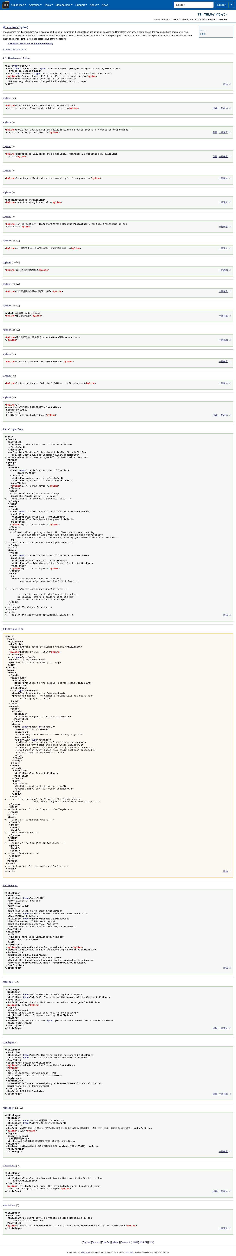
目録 (225, 84)
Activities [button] (34, 4)
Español (106, 1242)
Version (83, 1252)
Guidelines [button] (17, 4)
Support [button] (80, 4)
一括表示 (223, 108)
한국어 (143, 1242)
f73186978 (129, 1252)
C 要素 (203, 34)
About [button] (93, 4)
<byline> (7, 98)
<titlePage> (8, 982)
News (105, 4)
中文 (151, 1242)
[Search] (194, 5)
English (86, 1242)
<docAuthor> (9, 1165)
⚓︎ (230, 84)
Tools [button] (47, 4)
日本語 (135, 1242)
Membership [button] (63, 4)
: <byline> (12, 27)
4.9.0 (88, 1252)
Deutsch (96, 1242)
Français (125, 1242)
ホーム (203, 30)
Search (221, 4)
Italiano (115, 1242)
